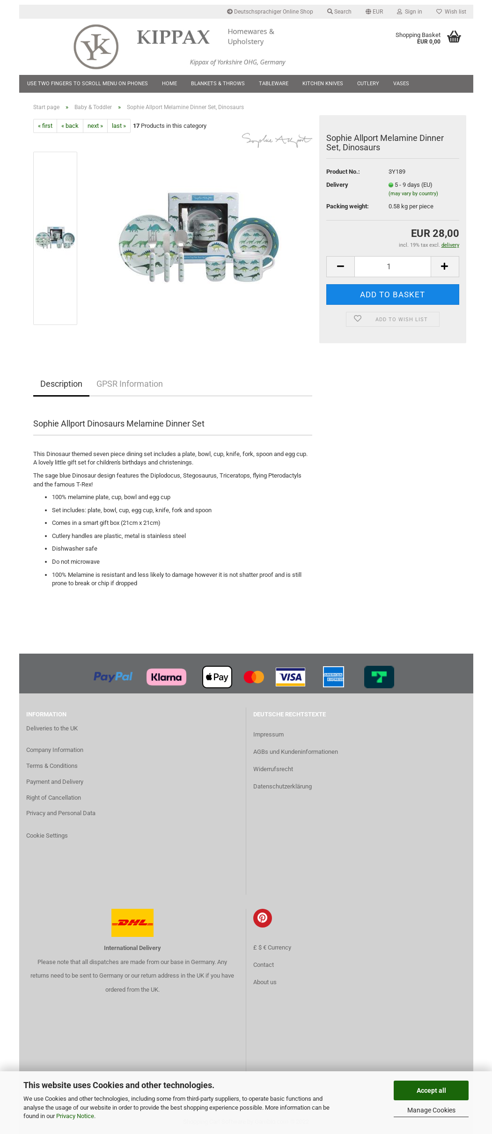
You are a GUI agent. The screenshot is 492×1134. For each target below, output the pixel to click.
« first (45, 125)
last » (119, 125)
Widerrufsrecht (273, 769)
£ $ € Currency (272, 947)
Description (61, 384)
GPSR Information (129, 384)
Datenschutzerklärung (282, 786)
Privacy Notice (75, 1115)
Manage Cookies (431, 1110)
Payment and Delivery (54, 781)
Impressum (268, 734)
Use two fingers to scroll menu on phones (87, 84)
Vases (401, 84)
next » (95, 125)
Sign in (409, 11)
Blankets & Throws (218, 84)
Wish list (451, 11)
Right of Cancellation (53, 797)
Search (339, 11)
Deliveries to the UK (52, 728)
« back (70, 125)
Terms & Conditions (52, 765)
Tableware (273, 84)
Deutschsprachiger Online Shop (270, 11)
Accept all (431, 1090)
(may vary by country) (413, 194)
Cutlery (368, 84)
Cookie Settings (47, 835)
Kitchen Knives (322, 84)
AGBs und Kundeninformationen (295, 751)
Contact (263, 964)
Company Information (54, 749)
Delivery (337, 184)
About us (265, 982)
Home (169, 84)
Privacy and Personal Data (60, 813)
